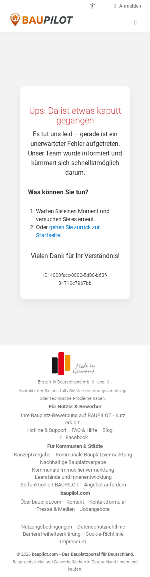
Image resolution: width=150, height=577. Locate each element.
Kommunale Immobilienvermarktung (73, 470)
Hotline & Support (46, 430)
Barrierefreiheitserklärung (51, 534)
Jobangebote (95, 509)
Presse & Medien (55, 509)
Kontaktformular (107, 502)
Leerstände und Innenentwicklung (73, 477)
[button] (92, 6)
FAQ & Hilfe (84, 430)
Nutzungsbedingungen (46, 527)
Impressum (73, 542)
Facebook (73, 437)
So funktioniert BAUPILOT (49, 485)
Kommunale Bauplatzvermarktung (94, 455)
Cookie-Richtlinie (105, 534)
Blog (107, 430)
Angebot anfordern (105, 485)
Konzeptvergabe (32, 455)
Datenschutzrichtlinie (101, 527)
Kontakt (75, 502)
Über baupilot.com (40, 502)
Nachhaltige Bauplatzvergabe (73, 462)
